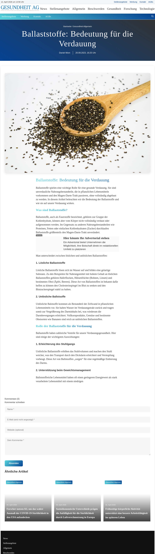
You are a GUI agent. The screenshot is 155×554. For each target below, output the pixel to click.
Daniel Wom (64, 53)
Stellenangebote (120, 2)
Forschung (130, 8)
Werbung (133, 2)
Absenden (14, 463)
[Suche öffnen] (152, 16)
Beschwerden (96, 8)
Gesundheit (114, 8)
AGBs (150, 2)
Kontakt (143, 2)
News (43, 8)
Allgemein (78, 8)
